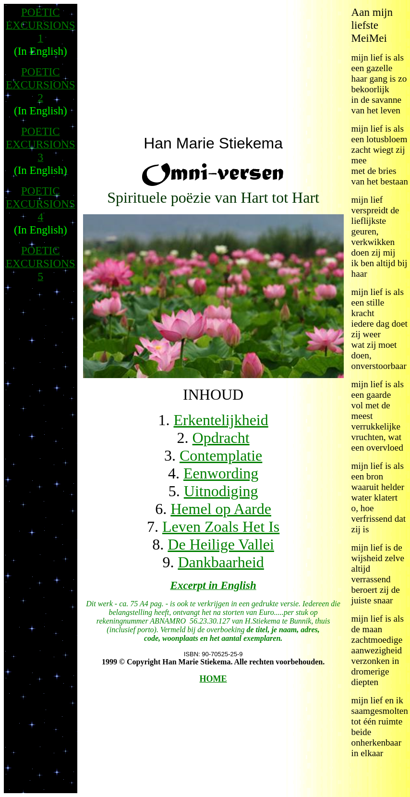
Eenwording (220, 473)
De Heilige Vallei (221, 544)
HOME (213, 679)
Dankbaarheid (221, 562)
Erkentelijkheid (220, 420)
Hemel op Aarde (220, 508)
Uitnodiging (221, 491)
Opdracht (221, 437)
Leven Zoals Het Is (220, 526)
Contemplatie (221, 455)
